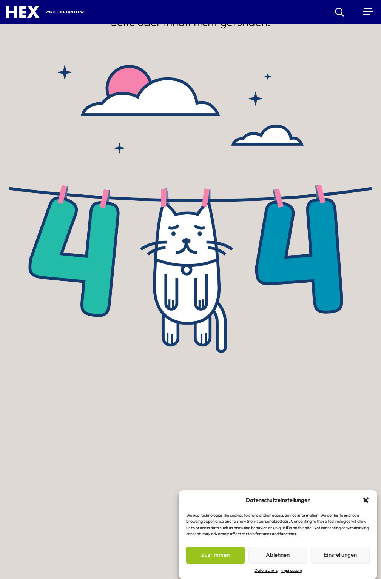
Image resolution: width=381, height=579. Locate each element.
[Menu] (367, 10)
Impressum (291, 570)
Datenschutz (266, 570)
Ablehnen (278, 555)
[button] (366, 501)
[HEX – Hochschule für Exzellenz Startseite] (23, 12)
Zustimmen (215, 555)
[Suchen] (344, 12)
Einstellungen (340, 555)
